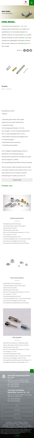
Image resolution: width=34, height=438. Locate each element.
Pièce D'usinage (18, 422)
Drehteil (25, 422)
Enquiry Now (17, 180)
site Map (17, 414)
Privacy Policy (17, 418)
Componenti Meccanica (8, 425)
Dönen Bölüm (23, 428)
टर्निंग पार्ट (18, 425)
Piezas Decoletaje (26, 425)
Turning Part (9, 422)
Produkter (17, 410)
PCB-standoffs (17, 337)
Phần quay (19, 426)
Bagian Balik (10, 428)
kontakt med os (23, 43)
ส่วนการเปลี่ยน (27, 426)
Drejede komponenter (17, 218)
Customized (17, 221)
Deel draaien (5, 426)
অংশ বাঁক (17, 428)
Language (25, 3)
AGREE (17, 435)
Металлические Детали (11, 423)
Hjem (17, 405)
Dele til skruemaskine (17, 278)
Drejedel (8, 22)
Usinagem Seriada (23, 423)
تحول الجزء (12, 426)
